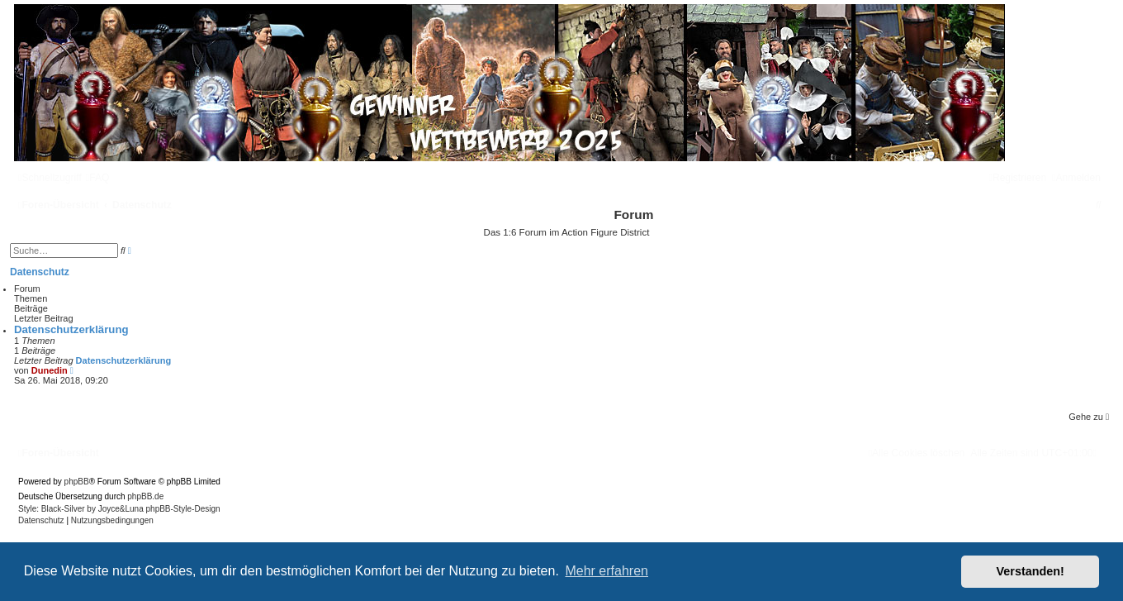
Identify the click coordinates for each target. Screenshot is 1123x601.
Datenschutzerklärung (71, 329)
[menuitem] (98, 178)
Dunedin (49, 370)
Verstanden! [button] (1030, 571)
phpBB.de (145, 496)
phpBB (76, 481)
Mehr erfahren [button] (606, 571)
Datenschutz (39, 272)
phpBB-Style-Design (183, 508)
